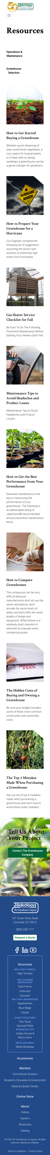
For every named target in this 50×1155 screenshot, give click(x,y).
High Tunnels (25, 973)
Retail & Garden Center (25, 1086)
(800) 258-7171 (25, 929)
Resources (25, 1124)
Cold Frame (25, 986)
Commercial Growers (25, 1074)
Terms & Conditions (17, 1151)
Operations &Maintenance (14, 53)
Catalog (25, 1130)
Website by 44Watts (29, 1142)
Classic (25, 1012)
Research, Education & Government (25, 1080)
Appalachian (25, 1003)
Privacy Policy (36, 1151)
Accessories (25, 1058)
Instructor (25, 991)
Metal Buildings (25, 1046)
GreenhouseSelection (13, 70)
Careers (25, 1118)
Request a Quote (25, 937)
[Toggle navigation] (9, 15)
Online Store (25, 1096)
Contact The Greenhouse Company (27, 852)
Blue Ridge (25, 1007)
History (25, 1112)
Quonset (25, 995)
